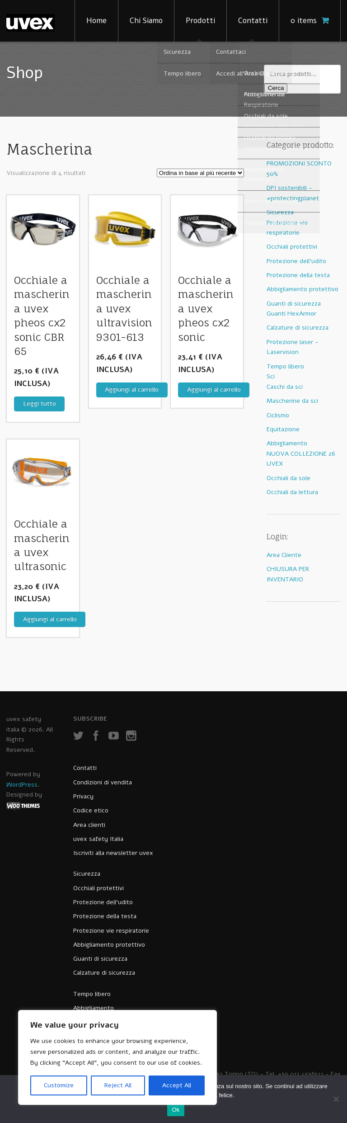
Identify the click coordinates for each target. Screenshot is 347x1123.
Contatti (252, 20)
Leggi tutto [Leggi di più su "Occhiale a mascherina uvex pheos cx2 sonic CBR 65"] (39, 403)
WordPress (22, 784)
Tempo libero (285, 366)
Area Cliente (284, 555)
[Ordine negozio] (200, 173)
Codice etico (90, 810)
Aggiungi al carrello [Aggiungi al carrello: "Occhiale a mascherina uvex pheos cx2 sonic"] (214, 389)
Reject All (117, 1085)
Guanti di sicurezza (294, 303)
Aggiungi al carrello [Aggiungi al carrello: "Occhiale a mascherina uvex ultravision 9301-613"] (132, 389)
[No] (335, 1099)
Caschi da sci (285, 386)
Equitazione (283, 429)
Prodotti (200, 20)
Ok (175, 1109)
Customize (59, 1085)
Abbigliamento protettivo (302, 289)
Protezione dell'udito (296, 261)
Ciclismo (278, 415)
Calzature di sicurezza (297, 327)
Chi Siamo (146, 20)
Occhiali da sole (288, 478)
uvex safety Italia (98, 839)
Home (96, 20)
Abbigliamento (287, 443)
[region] (117, 1057)
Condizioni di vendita (102, 782)
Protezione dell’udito (103, 902)
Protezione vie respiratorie (111, 930)
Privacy (83, 796)
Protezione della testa (298, 275)
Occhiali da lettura (292, 492)
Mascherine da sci (292, 400)
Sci (271, 376)
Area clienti (89, 825)
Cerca (276, 88)
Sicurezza (280, 212)
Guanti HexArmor (291, 313)
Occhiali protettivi (292, 246)
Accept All (176, 1085)
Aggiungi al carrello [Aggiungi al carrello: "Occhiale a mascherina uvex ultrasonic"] (50, 619)
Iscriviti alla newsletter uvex (113, 853)
